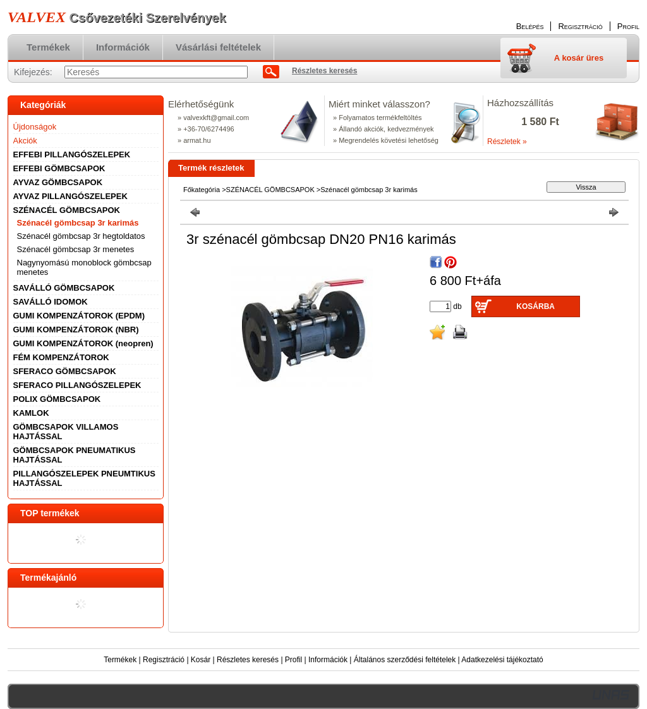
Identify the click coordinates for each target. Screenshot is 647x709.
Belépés (530, 26)
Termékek (120, 659)
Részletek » (507, 141)
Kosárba (535, 306)
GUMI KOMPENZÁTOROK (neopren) (83, 343)
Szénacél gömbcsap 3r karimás (78, 222)
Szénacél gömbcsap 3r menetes (76, 249)
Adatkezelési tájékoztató (502, 659)
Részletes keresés (248, 659)
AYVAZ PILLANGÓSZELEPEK (70, 196)
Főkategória (201, 189)
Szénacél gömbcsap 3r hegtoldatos (81, 236)
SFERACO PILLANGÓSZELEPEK (77, 385)
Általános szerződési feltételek (405, 659)
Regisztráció (163, 659)
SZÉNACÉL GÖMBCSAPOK (270, 189)
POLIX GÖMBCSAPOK (57, 399)
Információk (328, 659)
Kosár (200, 659)
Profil (293, 659)
